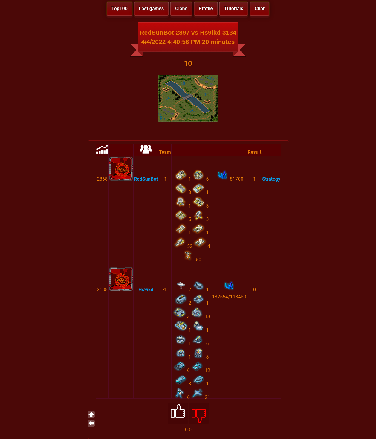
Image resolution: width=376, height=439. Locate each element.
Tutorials (233, 8)
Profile (206, 8)
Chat (260, 8)
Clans (181, 8)
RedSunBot (146, 179)
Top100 (119, 8)
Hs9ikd (145, 289)
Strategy (271, 179)
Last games (151, 8)
